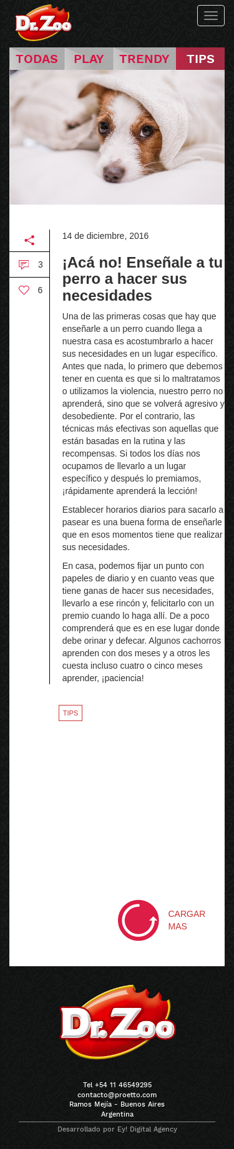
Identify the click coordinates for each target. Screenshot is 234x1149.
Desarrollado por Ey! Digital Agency (117, 1129)
